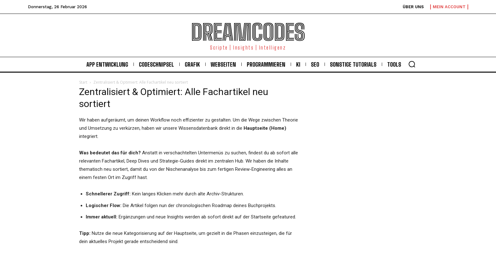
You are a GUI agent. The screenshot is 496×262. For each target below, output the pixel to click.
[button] (411, 64)
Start (83, 82)
